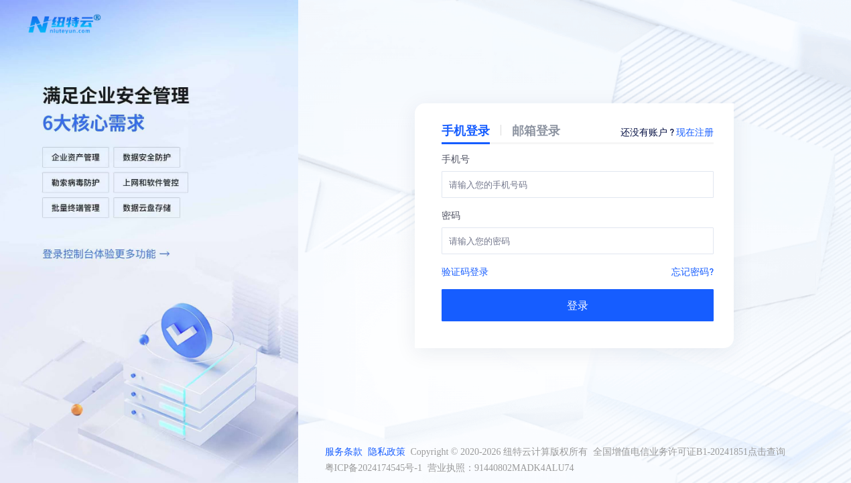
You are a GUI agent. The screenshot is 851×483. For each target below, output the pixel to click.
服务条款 (344, 452)
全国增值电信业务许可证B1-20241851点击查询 (689, 452)
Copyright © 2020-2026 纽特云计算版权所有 (499, 452)
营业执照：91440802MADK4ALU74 (501, 468)
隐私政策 (386, 452)
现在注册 (695, 131)
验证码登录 (465, 271)
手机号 (456, 158)
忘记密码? (692, 271)
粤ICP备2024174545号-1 (373, 468)
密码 (451, 215)
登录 (577, 305)
